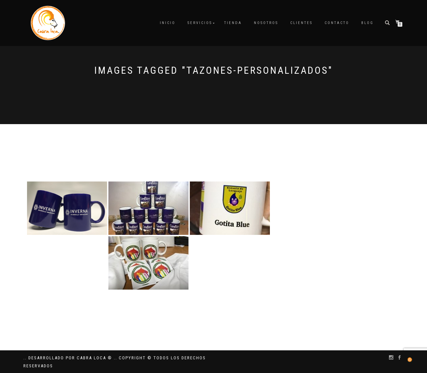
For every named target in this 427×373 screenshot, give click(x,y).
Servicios (199, 23)
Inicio (167, 23)
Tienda (233, 23)
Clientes (301, 23)
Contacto (337, 23)
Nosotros (266, 23)
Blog (367, 23)
